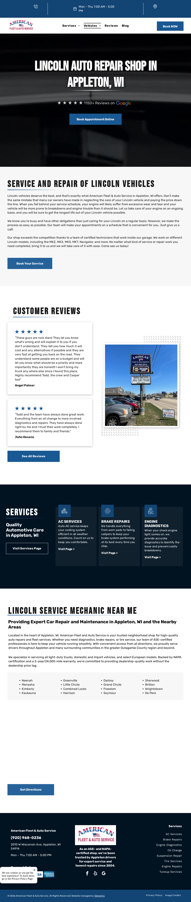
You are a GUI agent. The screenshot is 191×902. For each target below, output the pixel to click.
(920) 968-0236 (26, 837)
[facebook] (87, 874)
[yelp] (95, 874)
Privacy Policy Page (22, 878)
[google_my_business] (103, 874)
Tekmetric (99, 896)
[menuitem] (71, 25)
